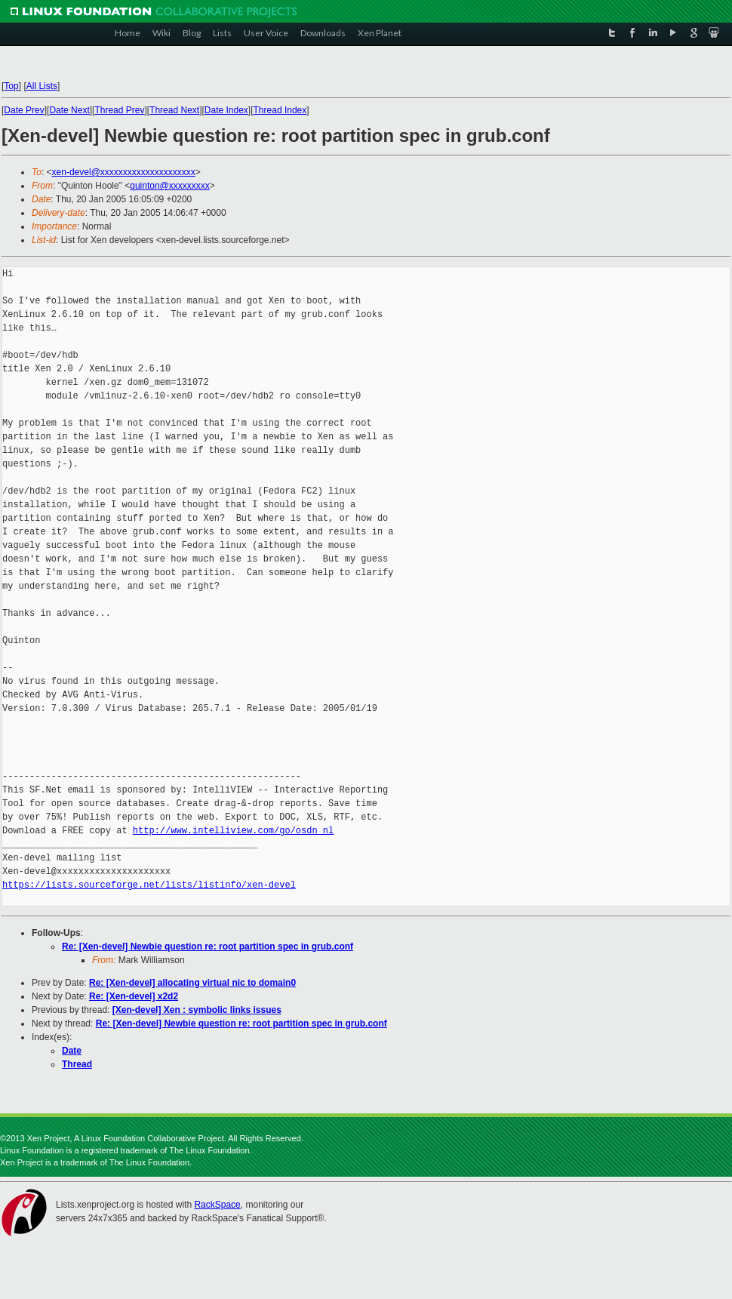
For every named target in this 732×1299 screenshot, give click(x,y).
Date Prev (24, 110)
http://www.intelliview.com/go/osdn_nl (233, 830)
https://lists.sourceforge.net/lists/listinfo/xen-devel (149, 885)
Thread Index (280, 110)
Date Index (226, 110)
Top (11, 86)
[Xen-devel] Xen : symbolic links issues (196, 1010)
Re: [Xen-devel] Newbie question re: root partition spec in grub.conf (207, 946)
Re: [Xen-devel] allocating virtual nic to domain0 (192, 982)
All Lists (41, 86)
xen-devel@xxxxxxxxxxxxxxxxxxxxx (123, 172)
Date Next (69, 110)
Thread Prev (119, 110)
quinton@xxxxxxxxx (170, 185)
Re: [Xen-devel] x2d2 (133, 996)
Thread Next (174, 110)
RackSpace (217, 1204)
